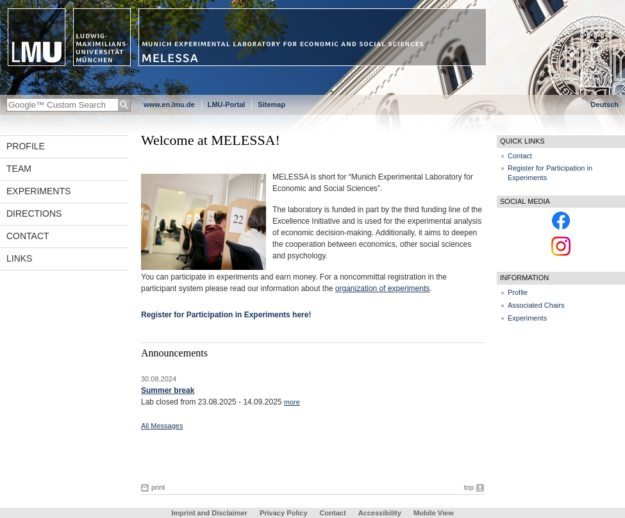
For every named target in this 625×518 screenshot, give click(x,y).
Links (19, 258)
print (158, 487)
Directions (34, 213)
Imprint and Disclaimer (209, 513)
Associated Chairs (536, 305)
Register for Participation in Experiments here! (226, 314)
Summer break (167, 390)
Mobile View (433, 513)
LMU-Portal (227, 104)
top (469, 487)
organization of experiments (382, 288)
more (292, 402)
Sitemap (271, 104)
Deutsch (605, 104)
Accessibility (380, 513)
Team (18, 168)
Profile (25, 146)
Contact (27, 236)
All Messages (162, 426)
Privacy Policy (284, 513)
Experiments (38, 191)
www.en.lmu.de (169, 104)
